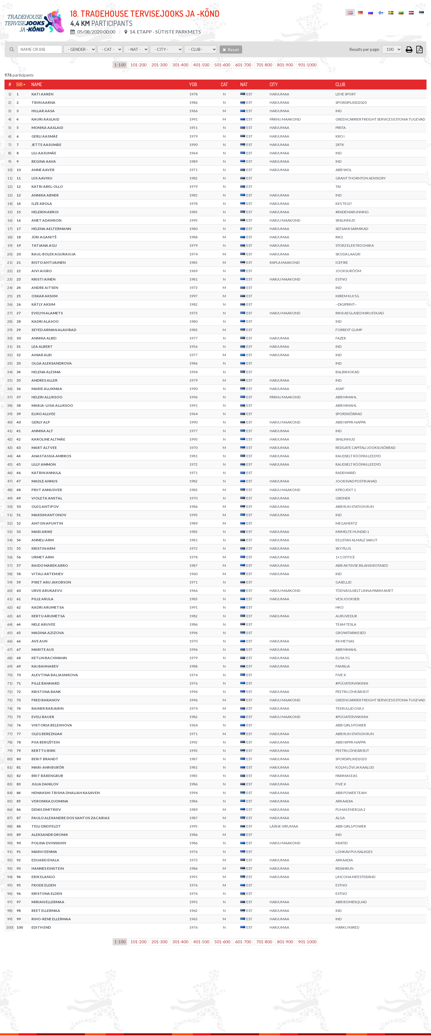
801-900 (285, 64)
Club (340, 84)
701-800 (264, 64)
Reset (231, 49)
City (274, 84)
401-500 (201, 64)
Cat (224, 84)
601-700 (243, 64)
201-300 (159, 64)
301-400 (180, 64)
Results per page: (365, 49)
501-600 (222, 64)
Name (36, 84)
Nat (244, 84)
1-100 (119, 64)
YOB (193, 84)
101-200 (138, 64)
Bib (19, 84)
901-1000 (307, 64)
